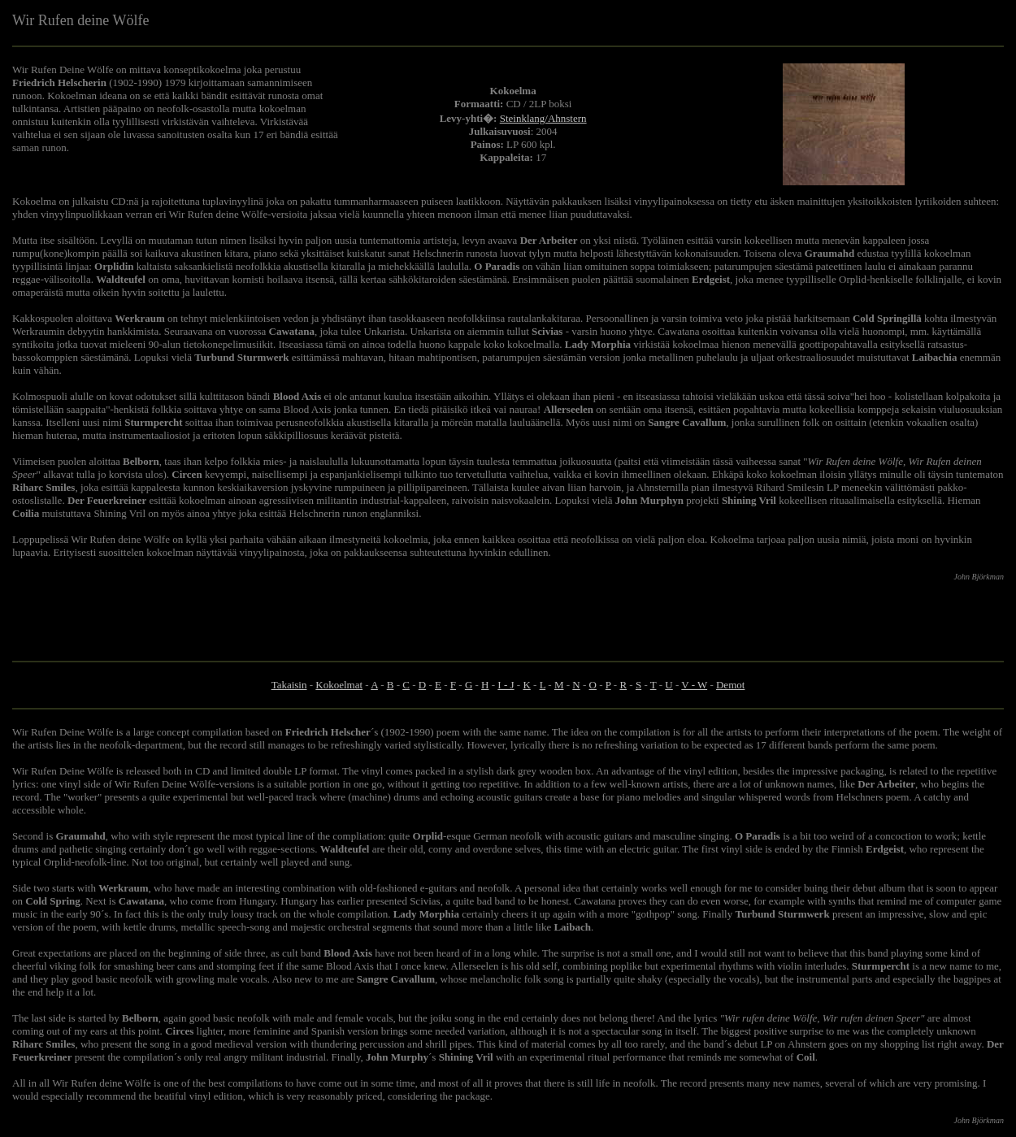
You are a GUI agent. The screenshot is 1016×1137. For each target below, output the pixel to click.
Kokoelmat (339, 685)
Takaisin (289, 685)
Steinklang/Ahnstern (543, 118)
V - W (694, 685)
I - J (505, 685)
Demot (730, 685)
